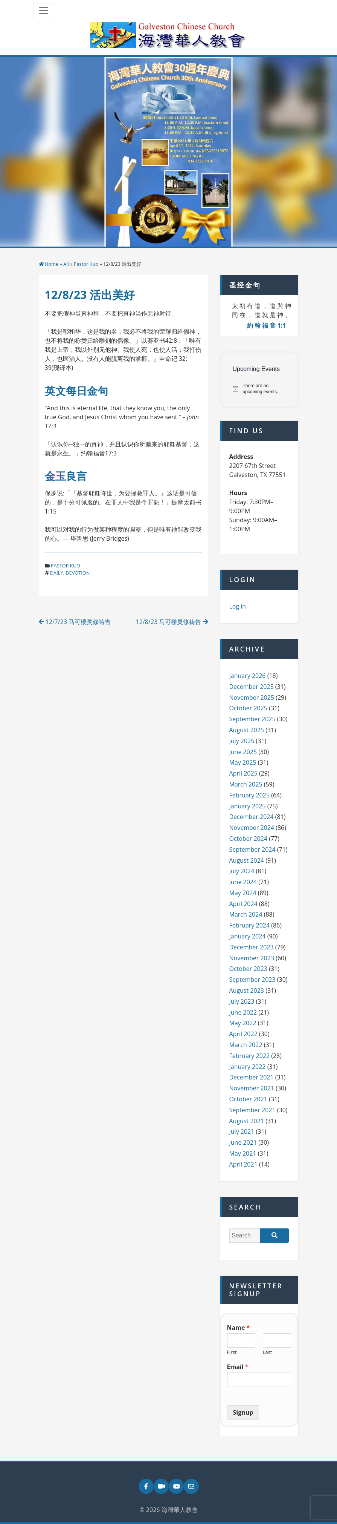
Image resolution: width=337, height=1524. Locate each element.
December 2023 (251, 947)
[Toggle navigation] (43, 10)
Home (51, 264)
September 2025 (252, 719)
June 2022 (243, 1012)
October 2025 (248, 708)
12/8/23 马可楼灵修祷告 (172, 622)
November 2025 (251, 697)
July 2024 (242, 871)
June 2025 (243, 752)
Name (238, 1328)
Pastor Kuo (86, 264)
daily (56, 572)
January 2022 (247, 1067)
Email (238, 1367)
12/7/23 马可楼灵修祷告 (75, 622)
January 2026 (247, 676)
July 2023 (242, 1001)
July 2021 (242, 1131)
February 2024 (249, 925)
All (66, 264)
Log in (237, 606)
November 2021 (251, 1088)
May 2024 (242, 893)
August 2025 (246, 730)
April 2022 (243, 1034)
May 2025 (242, 762)
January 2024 (247, 936)
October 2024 (248, 838)
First (232, 1352)
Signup (243, 1412)
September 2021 (252, 1110)
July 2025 (242, 741)
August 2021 (246, 1121)
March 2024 (245, 914)
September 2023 (252, 979)
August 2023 (246, 990)
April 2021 (243, 1164)
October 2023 (248, 968)
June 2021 (243, 1142)
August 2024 (246, 860)
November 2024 (251, 827)
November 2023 (251, 958)
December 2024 (251, 817)
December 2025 (251, 686)
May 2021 (242, 1153)
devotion (78, 572)
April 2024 (243, 904)
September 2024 (252, 849)
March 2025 (245, 784)
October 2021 (248, 1099)
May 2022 (242, 1023)
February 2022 (249, 1056)
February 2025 (249, 795)
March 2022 (245, 1045)
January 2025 (247, 806)
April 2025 (243, 773)
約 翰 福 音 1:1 (266, 325)
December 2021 (251, 1077)
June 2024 (243, 882)
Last (267, 1352)
